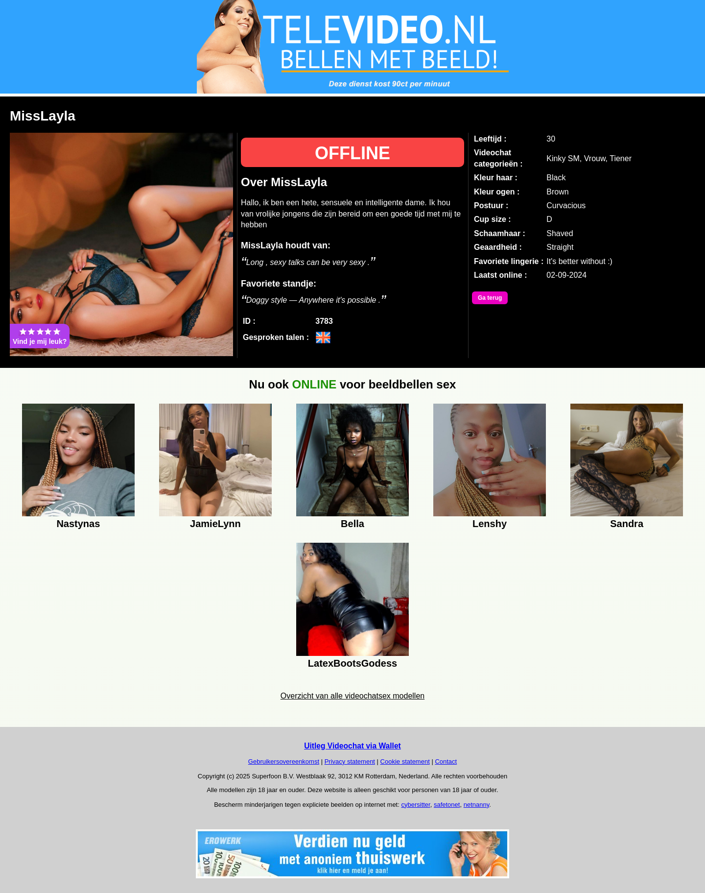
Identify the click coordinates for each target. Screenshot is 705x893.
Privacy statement (350, 761)
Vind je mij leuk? (40, 336)
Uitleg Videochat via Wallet (352, 746)
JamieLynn (215, 523)
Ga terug (490, 297)
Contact (446, 761)
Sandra (626, 523)
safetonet (447, 804)
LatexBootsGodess (352, 663)
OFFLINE (352, 153)
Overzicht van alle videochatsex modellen (352, 696)
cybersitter (415, 804)
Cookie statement (405, 761)
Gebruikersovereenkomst (283, 761)
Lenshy (489, 523)
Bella (352, 523)
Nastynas (78, 523)
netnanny (477, 804)
